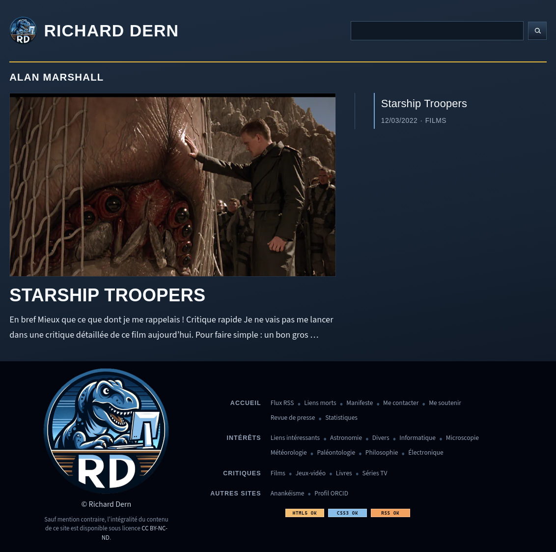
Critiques (242, 473)
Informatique (417, 438)
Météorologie (289, 453)
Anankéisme (288, 494)
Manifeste (359, 403)
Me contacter (400, 403)
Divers (380, 438)
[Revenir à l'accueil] (94, 31)
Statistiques (341, 418)
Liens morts (320, 403)
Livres (344, 473)
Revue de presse (293, 418)
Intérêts (244, 438)
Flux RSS (282, 403)
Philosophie (381, 453)
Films (278, 473)
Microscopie (462, 438)
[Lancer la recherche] (537, 31)
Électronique (426, 453)
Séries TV (374, 473)
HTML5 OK (305, 513)
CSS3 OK (347, 513)
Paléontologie (336, 453)
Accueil (245, 403)
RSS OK (390, 513)
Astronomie (346, 438)
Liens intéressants (295, 438)
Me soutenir (445, 403)
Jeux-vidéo (311, 473)
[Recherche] (437, 30)
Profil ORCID (331, 494)
